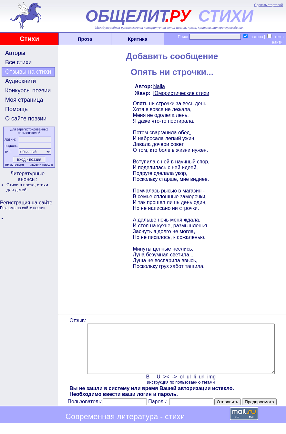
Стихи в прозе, (21, 184)
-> (174, 386)
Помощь (16, 109)
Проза (85, 39)
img (211, 386)
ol (181, 386)
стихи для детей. (27, 187)
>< (166, 386)
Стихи (29, 38)
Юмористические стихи (181, 93)
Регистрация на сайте (26, 202)
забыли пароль (41, 164)
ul (188, 386)
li (194, 386)
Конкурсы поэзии (28, 90)
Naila (158, 86)
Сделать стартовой (268, 5)
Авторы (15, 53)
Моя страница (24, 100)
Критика (137, 39)
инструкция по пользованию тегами (180, 391)
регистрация (14, 164)
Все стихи (18, 62)
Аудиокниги (20, 81)
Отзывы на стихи (28, 71)
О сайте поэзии (25, 118)
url (201, 386)
